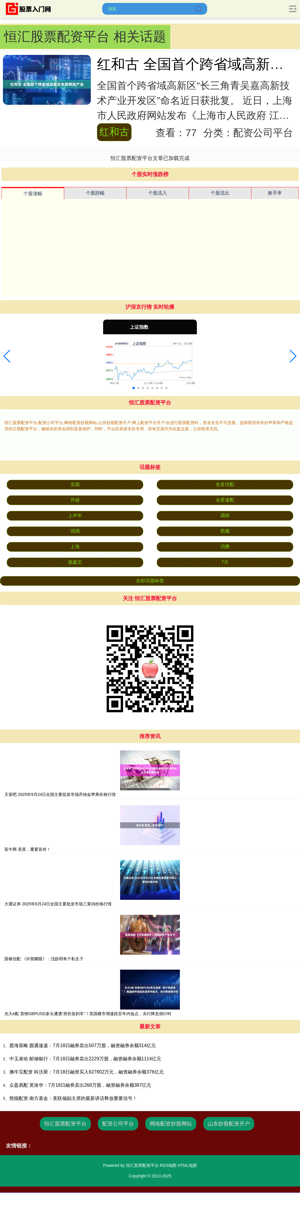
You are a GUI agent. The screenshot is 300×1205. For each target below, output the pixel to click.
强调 (75, 531)
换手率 (275, 192)
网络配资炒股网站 (171, 1124)
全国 (75, 484)
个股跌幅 (95, 192)
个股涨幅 (32, 193)
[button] (7, 356)
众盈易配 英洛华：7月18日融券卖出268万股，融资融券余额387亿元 (80, 1085)
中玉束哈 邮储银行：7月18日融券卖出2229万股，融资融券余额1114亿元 (85, 1058)
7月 (225, 562)
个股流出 (220, 192)
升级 (75, 499)
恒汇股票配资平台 (65, 1124)
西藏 (225, 531)
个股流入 (157, 192)
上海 (75, 546)
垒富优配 (225, 484)
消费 (225, 546)
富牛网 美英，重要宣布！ (27, 849)
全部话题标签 (150, 580)
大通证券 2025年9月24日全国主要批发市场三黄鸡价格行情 (58, 904)
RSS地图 (168, 1165)
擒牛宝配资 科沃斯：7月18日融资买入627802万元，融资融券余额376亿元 (86, 1071)
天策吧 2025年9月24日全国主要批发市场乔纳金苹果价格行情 (60, 794)
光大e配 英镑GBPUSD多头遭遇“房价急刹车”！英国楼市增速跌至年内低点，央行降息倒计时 (87, 1013)
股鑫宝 (75, 562)
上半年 (75, 515)
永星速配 (225, 499)
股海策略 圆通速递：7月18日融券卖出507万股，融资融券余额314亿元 (82, 1045)
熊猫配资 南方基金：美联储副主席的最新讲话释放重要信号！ (73, 1098)
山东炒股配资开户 (229, 1124)
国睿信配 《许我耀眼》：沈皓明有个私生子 (43, 958)
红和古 (114, 131)
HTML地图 (187, 1165)
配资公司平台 (118, 1124)
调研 (225, 515)
